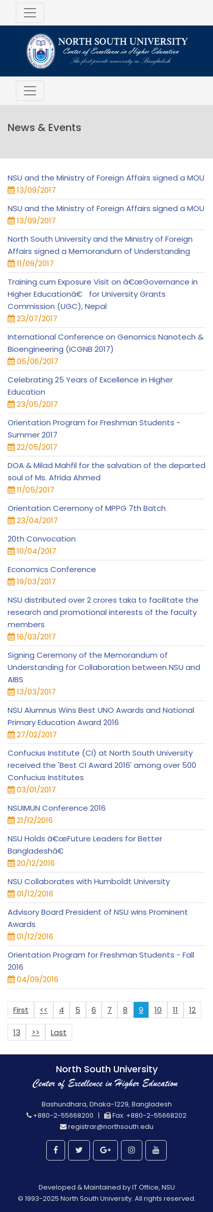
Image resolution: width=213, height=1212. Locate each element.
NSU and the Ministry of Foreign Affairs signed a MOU (106, 177)
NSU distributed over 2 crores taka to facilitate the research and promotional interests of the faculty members (103, 612)
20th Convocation (42, 538)
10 (158, 1009)
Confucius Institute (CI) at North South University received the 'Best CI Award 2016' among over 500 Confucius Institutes (102, 765)
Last (59, 1032)
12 (192, 1009)
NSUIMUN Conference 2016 (57, 808)
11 (175, 1009)
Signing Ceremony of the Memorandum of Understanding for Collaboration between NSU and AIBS (104, 667)
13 (16, 1032)
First (20, 1009)
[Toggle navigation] (30, 13)
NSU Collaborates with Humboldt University (89, 881)
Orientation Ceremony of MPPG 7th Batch (87, 508)
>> (36, 1032)
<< (44, 1009)
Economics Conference (52, 569)
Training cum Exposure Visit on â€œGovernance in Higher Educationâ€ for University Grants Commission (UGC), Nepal (103, 294)
